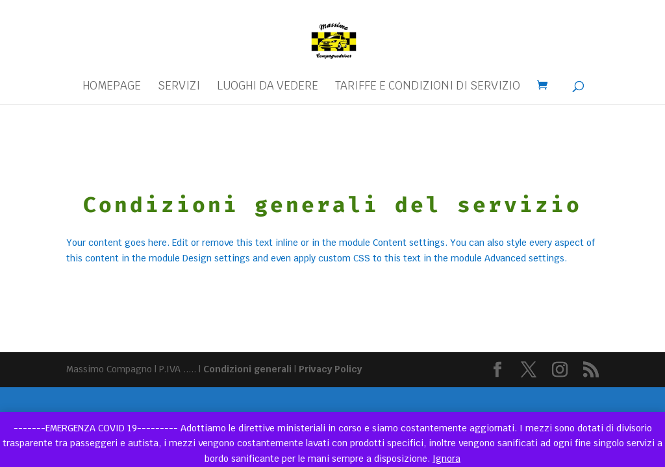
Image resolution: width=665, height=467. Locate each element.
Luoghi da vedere (267, 87)
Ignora (446, 458)
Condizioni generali (247, 369)
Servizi (179, 87)
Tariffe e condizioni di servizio (427, 87)
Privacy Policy (330, 369)
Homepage (111, 87)
